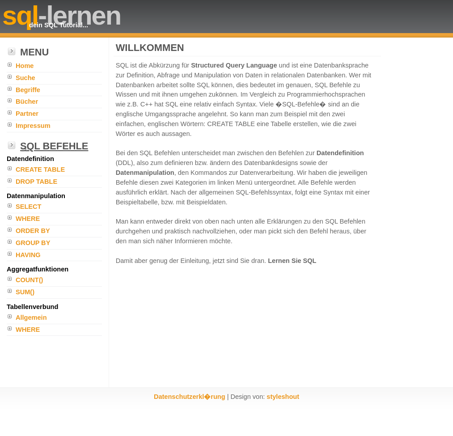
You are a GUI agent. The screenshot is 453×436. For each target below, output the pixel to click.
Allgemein (31, 317)
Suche (25, 77)
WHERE (28, 218)
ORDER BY (33, 230)
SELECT (28, 206)
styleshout (283, 396)
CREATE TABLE (40, 169)
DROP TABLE (36, 181)
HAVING (28, 254)
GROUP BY (33, 242)
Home (25, 65)
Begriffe (28, 89)
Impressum (33, 125)
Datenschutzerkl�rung (189, 396)
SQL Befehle (54, 146)
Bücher (27, 101)
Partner (27, 113)
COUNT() (29, 280)
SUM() (25, 292)
